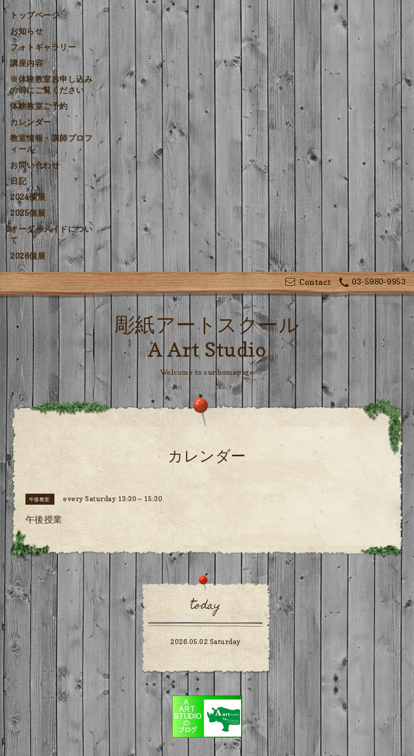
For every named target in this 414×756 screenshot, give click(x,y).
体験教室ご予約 (39, 106)
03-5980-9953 (372, 283)
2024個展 (27, 197)
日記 (18, 181)
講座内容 (26, 63)
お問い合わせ (34, 165)
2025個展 (27, 213)
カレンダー (30, 122)
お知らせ (26, 31)
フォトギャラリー (43, 47)
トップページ (34, 15)
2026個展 (27, 256)
